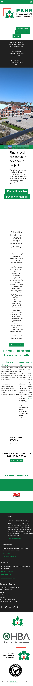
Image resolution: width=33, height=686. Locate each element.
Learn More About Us (14, 538)
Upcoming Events (6, 574)
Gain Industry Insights (9, 556)
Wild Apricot (14, 682)
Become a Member (22, 32)
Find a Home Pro (23, 28)
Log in (16, 36)
